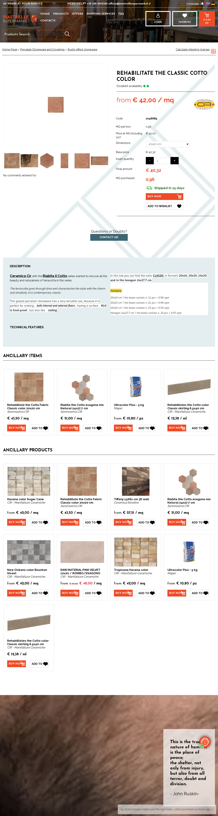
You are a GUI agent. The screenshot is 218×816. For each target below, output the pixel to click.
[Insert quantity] (162, 161)
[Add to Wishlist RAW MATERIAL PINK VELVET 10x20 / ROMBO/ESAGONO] (92, 592)
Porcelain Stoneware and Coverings (42, 49)
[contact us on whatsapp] (205, 741)
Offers (77, 14)
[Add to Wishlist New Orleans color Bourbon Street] (39, 592)
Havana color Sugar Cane (25, 499)
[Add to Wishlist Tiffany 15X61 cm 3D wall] (146, 522)
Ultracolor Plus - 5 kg (129, 404)
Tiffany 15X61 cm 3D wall (131, 499)
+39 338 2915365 (97, 3)
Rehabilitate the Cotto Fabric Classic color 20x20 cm (28, 406)
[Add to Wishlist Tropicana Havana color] (146, 592)
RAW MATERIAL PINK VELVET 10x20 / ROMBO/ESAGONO (80, 571)
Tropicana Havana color (131, 569)
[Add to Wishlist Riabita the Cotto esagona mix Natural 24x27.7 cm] (92, 428)
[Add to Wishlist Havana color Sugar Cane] (39, 522)
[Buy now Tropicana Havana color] (123, 592)
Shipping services (101, 14)
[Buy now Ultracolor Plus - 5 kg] (123, 428)
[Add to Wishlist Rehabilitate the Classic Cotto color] (164, 206)
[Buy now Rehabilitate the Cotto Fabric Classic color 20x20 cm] (16, 428)
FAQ (121, 14)
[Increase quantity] (174, 160)
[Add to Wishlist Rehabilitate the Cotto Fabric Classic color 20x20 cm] (39, 428)
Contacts (47, 20)
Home (45, 14)
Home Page (9, 49)
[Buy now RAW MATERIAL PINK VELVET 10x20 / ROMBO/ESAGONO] (69, 592)
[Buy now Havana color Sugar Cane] (16, 522)
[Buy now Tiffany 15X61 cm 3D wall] (123, 522)
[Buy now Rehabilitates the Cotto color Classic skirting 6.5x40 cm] (176, 428)
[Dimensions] (168, 144)
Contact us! (109, 237)
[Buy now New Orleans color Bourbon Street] (16, 592)
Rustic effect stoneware (82, 49)
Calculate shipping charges (193, 49)
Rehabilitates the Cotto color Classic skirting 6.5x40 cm (188, 406)
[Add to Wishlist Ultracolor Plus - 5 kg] (146, 428)
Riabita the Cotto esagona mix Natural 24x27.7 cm (82, 406)
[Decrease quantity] (150, 160)
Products (61, 14)
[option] (12, 161)
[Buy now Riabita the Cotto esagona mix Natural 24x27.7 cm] (69, 428)
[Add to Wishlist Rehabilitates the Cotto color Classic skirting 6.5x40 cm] (199, 428)
